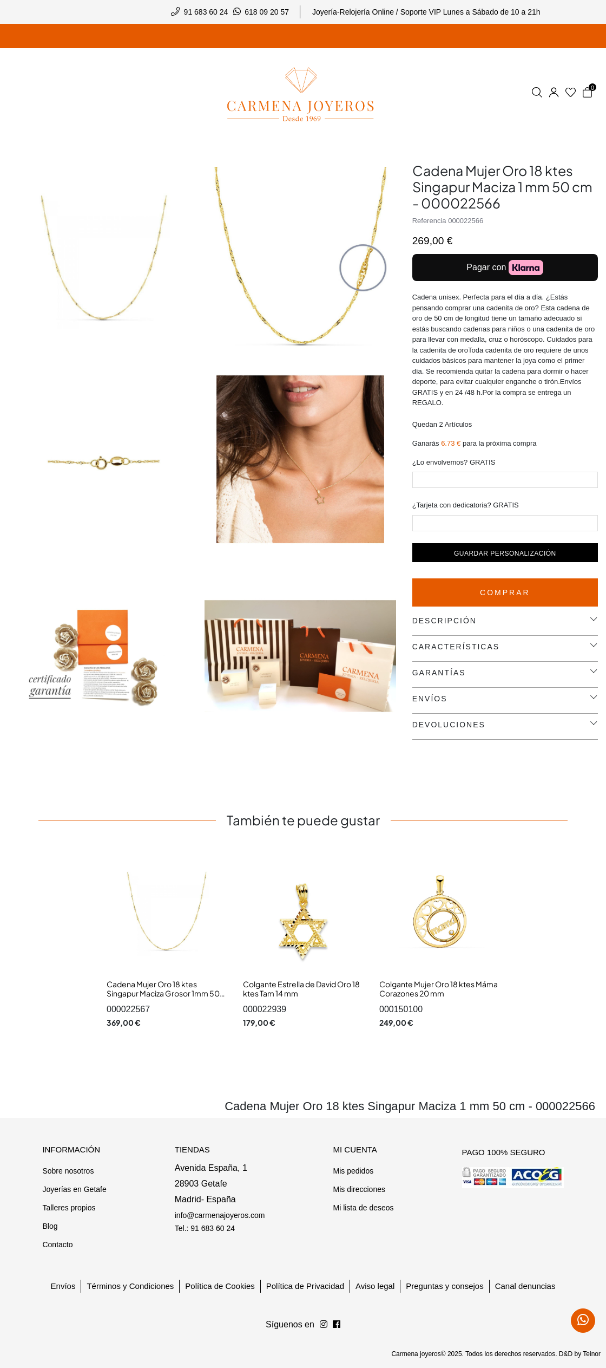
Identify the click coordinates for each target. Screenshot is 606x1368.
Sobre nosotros (68, 1171)
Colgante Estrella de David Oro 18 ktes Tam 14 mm (301, 989)
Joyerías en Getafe (74, 1189)
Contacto (57, 1244)
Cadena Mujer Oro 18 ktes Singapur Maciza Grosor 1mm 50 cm (163, 993)
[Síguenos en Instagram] (336, 1324)
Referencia (429, 221)
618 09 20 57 (267, 12)
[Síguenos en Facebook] (323, 1324)
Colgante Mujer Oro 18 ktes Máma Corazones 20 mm (438, 989)
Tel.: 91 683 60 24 (205, 1228)
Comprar (505, 592)
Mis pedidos (353, 1171)
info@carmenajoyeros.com (220, 1215)
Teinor (592, 1354)
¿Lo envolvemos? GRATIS (454, 462)
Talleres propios (68, 1207)
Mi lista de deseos (363, 1207)
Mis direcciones (359, 1189)
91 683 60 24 (206, 12)
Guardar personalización (505, 553)
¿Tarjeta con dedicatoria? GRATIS (465, 505)
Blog (49, 1226)
